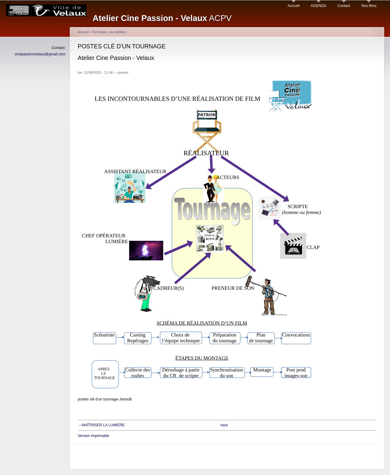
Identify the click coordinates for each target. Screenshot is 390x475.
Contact (343, 6)
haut (224, 425)
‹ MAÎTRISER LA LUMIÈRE (102, 425)
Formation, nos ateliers (109, 32)
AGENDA (318, 6)
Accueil (294, 6)
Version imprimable (93, 436)
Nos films (369, 6)
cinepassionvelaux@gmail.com (40, 54)
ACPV (162, 18)
